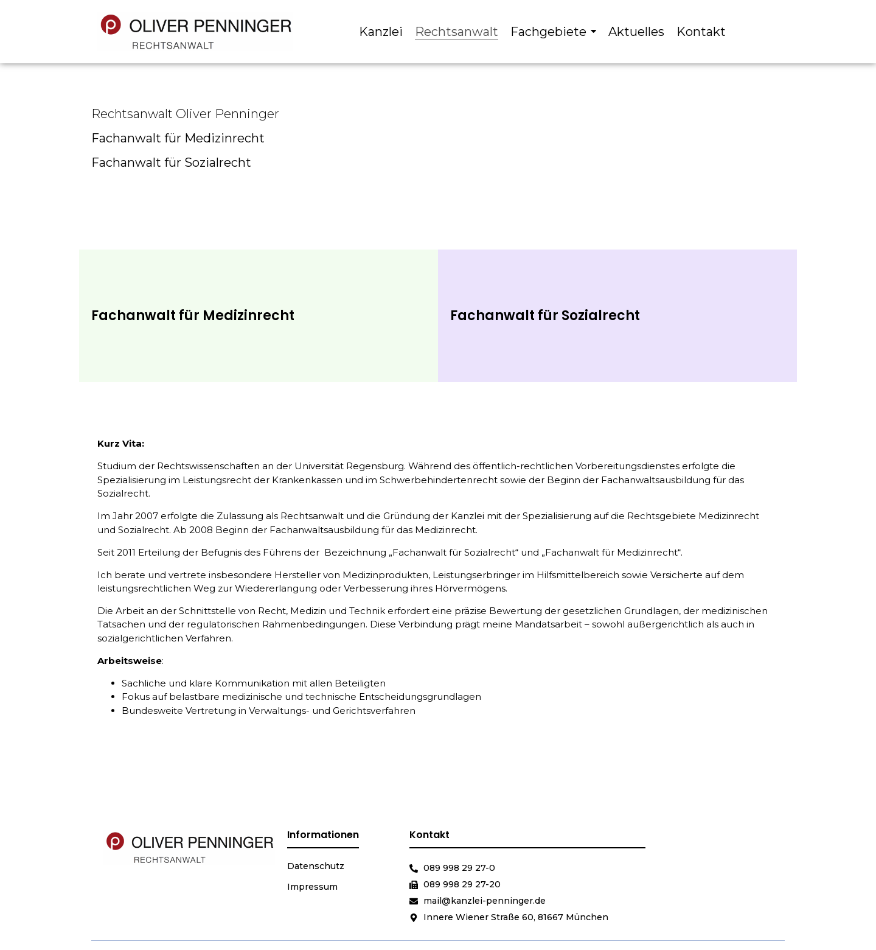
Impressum (312, 886)
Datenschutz (315, 866)
